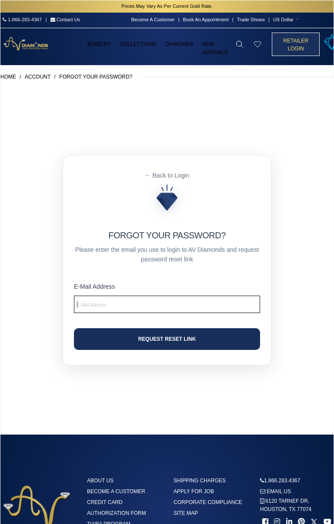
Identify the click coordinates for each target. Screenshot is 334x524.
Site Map (186, 513)
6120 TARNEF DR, (285, 505)
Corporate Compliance (208, 502)
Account (37, 77)
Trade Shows (251, 19)
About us (100, 481)
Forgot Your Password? (95, 77)
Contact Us (65, 19)
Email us (275, 491)
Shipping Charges (200, 481)
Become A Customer (152, 19)
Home (8, 77)
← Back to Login (167, 175)
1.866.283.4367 (282, 481)
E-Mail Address (94, 286)
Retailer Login (295, 45)
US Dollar (283, 19)
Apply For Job (194, 491)
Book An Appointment (206, 19)
